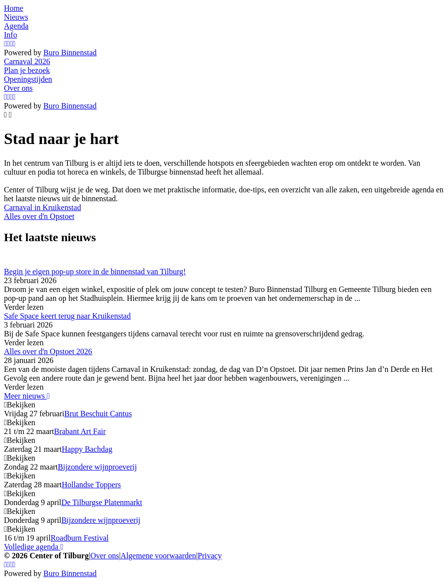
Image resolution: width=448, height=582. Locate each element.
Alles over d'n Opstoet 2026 (48, 351)
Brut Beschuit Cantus (98, 413)
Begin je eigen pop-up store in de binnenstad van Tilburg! (95, 271)
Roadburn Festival (80, 538)
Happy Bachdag (87, 449)
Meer (27, 396)
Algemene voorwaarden (158, 555)
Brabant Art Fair (80, 431)
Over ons (104, 555)
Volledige (33, 547)
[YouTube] (11, 43)
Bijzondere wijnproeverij (97, 467)
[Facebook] (8, 43)
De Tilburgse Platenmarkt (101, 502)
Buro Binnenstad (70, 52)
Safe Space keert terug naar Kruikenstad (67, 316)
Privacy (210, 555)
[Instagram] (5, 43)
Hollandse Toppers (91, 484)
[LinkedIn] (14, 43)
